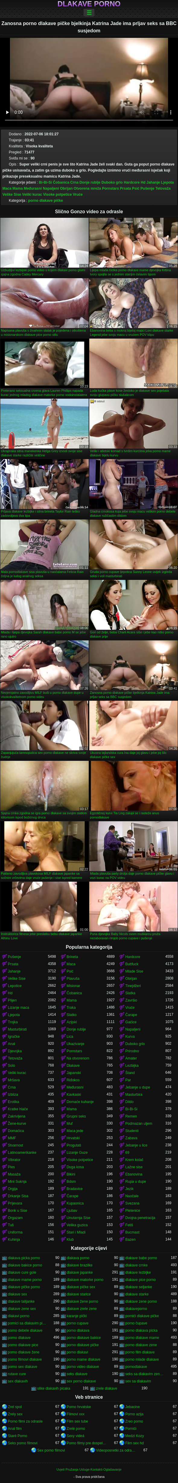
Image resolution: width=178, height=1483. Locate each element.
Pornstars (110, 188)
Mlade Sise (134, 971)
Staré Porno (17, 1436)
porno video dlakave (83, 1367)
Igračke (14, 1036)
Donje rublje (89, 182)
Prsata (125, 188)
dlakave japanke (80, 1272)
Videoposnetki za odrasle (116, 1450)
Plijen (12, 1000)
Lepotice (14, 986)
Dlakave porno (89, 4)
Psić (136, 188)
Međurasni (33, 188)
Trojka (13, 1022)
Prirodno (132, 1051)
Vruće (78, 194)
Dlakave (73, 1065)
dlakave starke (136, 1294)
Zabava (131, 1138)
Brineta (72, 957)
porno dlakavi (77, 1352)
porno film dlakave (139, 1352)
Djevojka (15, 1051)
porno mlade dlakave (142, 1359)
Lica (70, 1036)
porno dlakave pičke (45, 200)
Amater (131, 1058)
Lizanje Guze (77, 1152)
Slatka (130, 993)
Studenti (131, 1131)
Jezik (129, 1189)
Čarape (131, 1015)
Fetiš (129, 1225)
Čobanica (61, 182)
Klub (70, 1239)
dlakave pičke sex (81, 1287)
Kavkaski (74, 1094)
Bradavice (75, 1189)
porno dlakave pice (23, 1345)
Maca (6, 188)
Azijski (72, 1022)
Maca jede (75, 1131)
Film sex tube (77, 1421)
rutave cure (17, 1374)
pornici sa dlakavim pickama (28, 1323)
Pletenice (132, 1210)
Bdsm (71, 1181)
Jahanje (153, 182)
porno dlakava (78, 1330)
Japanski (74, 1073)
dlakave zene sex (22, 1309)
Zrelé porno (76, 1429)
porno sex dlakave (22, 1367)
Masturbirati (17, 1029)
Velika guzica (77, 1225)
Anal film (15, 1429)
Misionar (73, 986)
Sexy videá (75, 1436)
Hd (143, 182)
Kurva (130, 1036)
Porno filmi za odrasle (25, 1421)
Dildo (129, 1102)
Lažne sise (133, 1167)
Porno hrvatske (79, 1407)
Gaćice (130, 1022)
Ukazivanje (75, 1044)
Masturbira (133, 1094)
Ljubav (72, 1210)
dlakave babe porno (141, 1258)
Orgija (12, 1189)
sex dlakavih (18, 1381)
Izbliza (13, 1094)
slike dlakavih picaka (53, 1388)
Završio (131, 1000)
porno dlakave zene (141, 1345)
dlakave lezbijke (138, 1272)
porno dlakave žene (24, 1352)
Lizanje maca (18, 1007)
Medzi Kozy (134, 1436)
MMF (12, 1138)
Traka (71, 1007)
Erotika (13, 1102)
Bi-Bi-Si (45, 182)
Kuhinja (14, 1239)
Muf (70, 1123)
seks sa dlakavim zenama (145, 1374)
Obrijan (66, 188)
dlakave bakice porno (25, 1265)
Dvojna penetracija (140, 1218)
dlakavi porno (18, 1316)
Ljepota (167, 182)
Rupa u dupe (135, 1181)
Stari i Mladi (76, 1232)
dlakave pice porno (140, 1280)
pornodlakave (136, 1367)
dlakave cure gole (22, 1272)
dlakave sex (17, 1294)
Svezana (132, 1203)
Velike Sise (11, 194)
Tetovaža (162, 188)
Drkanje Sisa (18, 1196)
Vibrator (14, 1160)
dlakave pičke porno (24, 1287)
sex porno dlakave (81, 1381)
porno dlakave (19, 1338)
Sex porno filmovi (51, 1450)
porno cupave (78, 1323)
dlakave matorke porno (85, 1280)
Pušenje (147, 188)
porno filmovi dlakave (25, 1359)
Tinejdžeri (133, 986)
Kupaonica (75, 1203)
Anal (11, 1044)
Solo (11, 1065)
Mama (17, 188)
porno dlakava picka (141, 1330)
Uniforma (15, 1232)
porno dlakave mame (142, 1338)
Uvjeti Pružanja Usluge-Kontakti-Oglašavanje (88, 1469)
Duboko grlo (112, 182)
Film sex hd (134, 1443)
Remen (131, 1116)
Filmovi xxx (75, 1414)
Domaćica (16, 1131)
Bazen (130, 1239)
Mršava (14, 1080)
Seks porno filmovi (22, 1443)
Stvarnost (15, 1145)
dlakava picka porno (24, 1258)
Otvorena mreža (87, 188)
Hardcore (132, 182)
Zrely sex (15, 1414)
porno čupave (136, 1323)
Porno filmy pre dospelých (87, 1443)
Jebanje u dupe (137, 1087)
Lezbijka (131, 1065)
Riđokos (73, 1080)
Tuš (11, 1225)
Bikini (71, 1174)
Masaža (14, 1174)
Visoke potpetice (57, 194)
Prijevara (15, 1203)
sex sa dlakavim (138, 1381)
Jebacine (132, 1407)
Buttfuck (131, 964)
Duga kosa (75, 1167)
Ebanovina (133, 1174)
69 (127, 1152)
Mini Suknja (17, 1181)
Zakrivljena (16, 1116)
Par (128, 1080)
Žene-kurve (17, 1123)
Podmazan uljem (138, 1123)
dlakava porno (78, 1258)
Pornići (130, 1429)
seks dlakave (77, 1374)
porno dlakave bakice (84, 1338)
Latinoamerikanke (22, 1152)
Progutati (74, 1145)
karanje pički (77, 1316)
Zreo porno (134, 1421)
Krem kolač (134, 1160)
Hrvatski (73, 1138)
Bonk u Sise (17, 1210)
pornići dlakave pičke (142, 1316)
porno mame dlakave (83, 1359)
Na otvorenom (78, 1058)
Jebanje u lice (136, 1145)
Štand (130, 1073)
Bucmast (132, 1232)
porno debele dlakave (25, 1330)
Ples (11, 1167)
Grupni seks (76, 1116)
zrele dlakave (106, 1388)
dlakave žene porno (82, 1301)
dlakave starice (79, 1294)
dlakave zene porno (141, 1301)
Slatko (72, 1015)
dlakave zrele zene (82, 1309)
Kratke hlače (18, 1109)
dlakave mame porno (25, 1280)
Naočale (131, 1196)
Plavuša (73, 978)
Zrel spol (15, 1407)
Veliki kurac (32, 194)
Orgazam (15, 1218)
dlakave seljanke (138, 1287)
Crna (74, 182)
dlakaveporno (136, 1309)
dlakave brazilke (80, 1265)
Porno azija (134, 1414)
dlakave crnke (136, 1265)
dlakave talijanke (21, 1301)
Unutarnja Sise (79, 1218)
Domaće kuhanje (80, 1102)
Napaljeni (51, 188)
